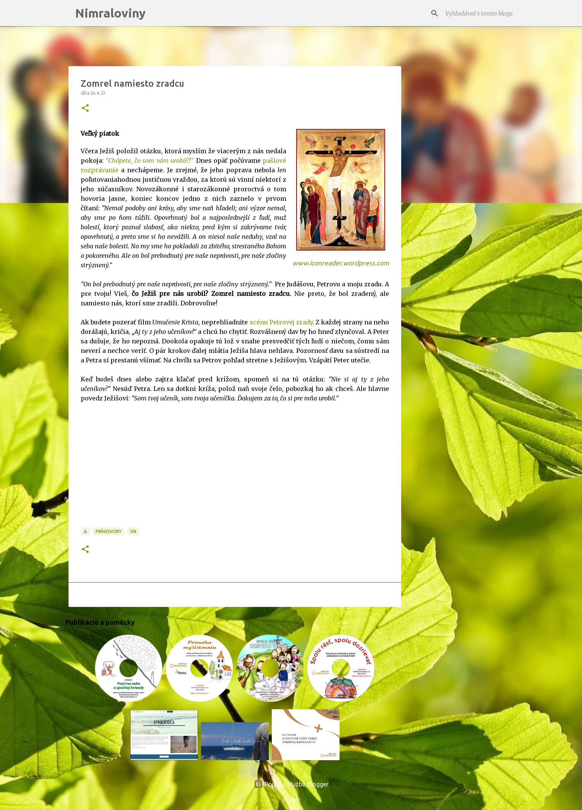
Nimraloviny (110, 13)
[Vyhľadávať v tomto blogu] (482, 13)
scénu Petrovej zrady (281, 322)
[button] (85, 108)
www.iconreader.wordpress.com (340, 263)
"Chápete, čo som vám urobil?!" (149, 160)
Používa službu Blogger (291, 784)
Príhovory (108, 531)
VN (133, 531)
